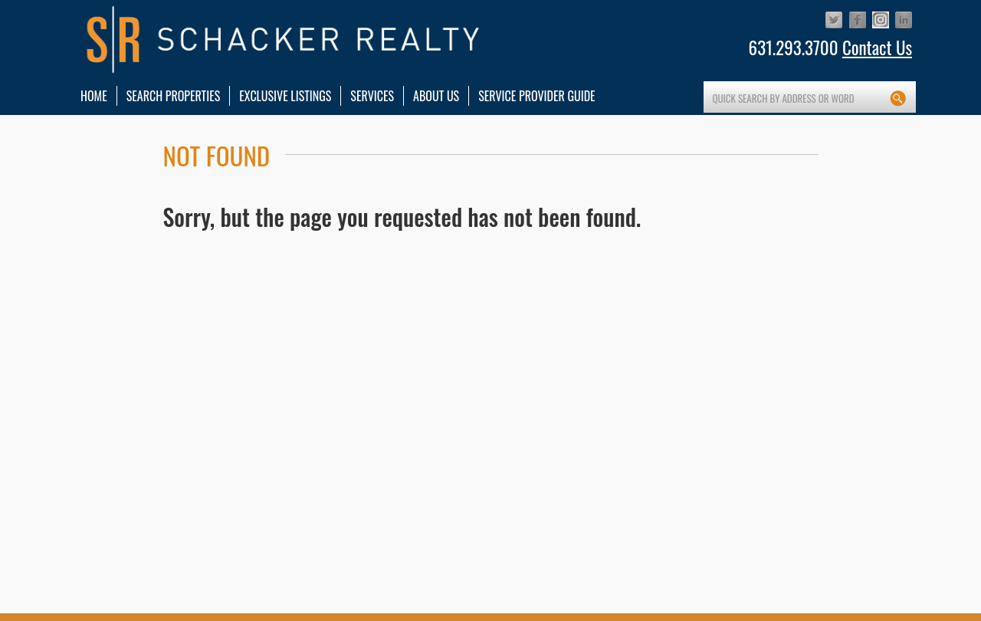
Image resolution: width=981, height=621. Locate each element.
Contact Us (877, 47)
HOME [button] (93, 96)
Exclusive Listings (285, 96)
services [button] (372, 96)
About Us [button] (436, 96)
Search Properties (173, 96)
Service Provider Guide (536, 96)
